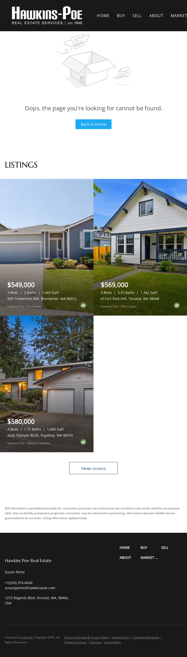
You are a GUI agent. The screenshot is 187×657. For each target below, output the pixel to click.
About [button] (156, 15)
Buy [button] (121, 15)
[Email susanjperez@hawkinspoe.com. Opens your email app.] (30, 587)
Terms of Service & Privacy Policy (86, 637)
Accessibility (112, 642)
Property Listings (75, 642)
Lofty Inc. (27, 637)
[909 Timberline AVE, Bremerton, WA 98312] (47, 247)
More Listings (93, 468)
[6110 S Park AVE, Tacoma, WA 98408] (140, 247)
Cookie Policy (121, 637)
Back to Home (93, 124)
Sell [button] (137, 15)
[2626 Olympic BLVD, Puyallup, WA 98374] (47, 384)
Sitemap (95, 642)
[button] (47, 15)
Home (103, 15)
